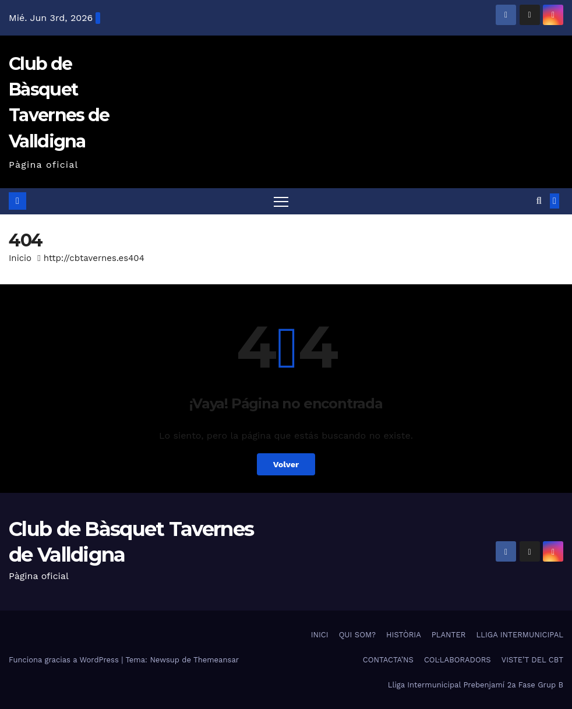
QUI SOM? (357, 634)
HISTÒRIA (403, 634)
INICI (320, 634)
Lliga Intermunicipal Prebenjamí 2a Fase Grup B (475, 684)
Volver (286, 464)
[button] (539, 200)
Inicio (20, 258)
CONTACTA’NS (388, 659)
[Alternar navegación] (281, 201)
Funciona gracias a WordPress (65, 659)
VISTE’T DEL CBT (532, 659)
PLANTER (449, 634)
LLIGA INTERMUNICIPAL (519, 634)
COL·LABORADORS (457, 659)
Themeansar (216, 659)
